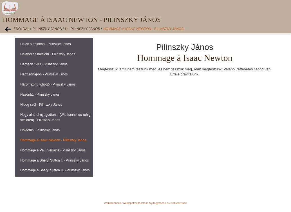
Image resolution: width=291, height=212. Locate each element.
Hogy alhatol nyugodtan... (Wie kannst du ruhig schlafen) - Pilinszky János (55, 117)
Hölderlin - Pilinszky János (40, 130)
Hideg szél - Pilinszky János (41, 105)
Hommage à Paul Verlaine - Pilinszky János (53, 150)
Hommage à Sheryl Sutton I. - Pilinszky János (54, 160)
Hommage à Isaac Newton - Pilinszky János (143, 29)
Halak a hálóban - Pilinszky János (45, 44)
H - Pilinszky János (82, 29)
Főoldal (21, 29)
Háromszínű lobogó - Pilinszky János (48, 84)
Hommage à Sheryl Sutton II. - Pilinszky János (55, 170)
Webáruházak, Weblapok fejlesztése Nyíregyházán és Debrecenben (145, 202)
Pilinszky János (47, 29)
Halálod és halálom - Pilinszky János (47, 54)
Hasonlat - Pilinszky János (40, 94)
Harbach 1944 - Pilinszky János (44, 64)
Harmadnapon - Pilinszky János (44, 74)
